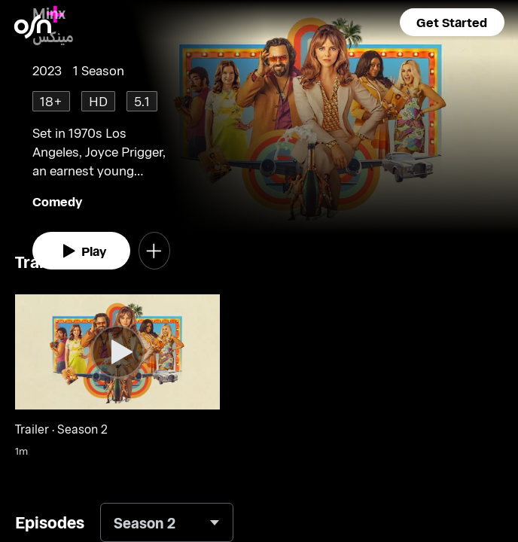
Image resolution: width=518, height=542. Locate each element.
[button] (452, 22)
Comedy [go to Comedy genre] (57, 201)
